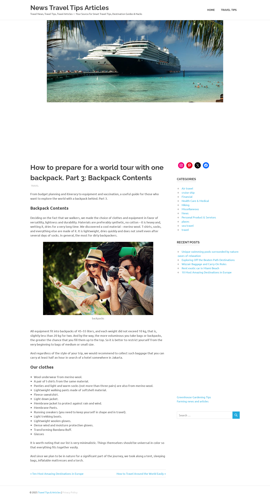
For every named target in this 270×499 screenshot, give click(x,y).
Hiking (185, 205)
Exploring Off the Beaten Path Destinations (208, 259)
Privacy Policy (69, 492)
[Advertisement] (135, 128)
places (185, 221)
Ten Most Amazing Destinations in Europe (58, 473)
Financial (187, 196)
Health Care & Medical (195, 200)
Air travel (187, 188)
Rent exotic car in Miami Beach (200, 268)
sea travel (188, 225)
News (185, 213)
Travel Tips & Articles (49, 492)
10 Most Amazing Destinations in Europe (207, 272)
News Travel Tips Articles (69, 8)
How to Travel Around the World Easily (140, 473)
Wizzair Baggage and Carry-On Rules (204, 264)
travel (35, 185)
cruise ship (188, 192)
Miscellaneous (190, 209)
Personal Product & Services (199, 217)
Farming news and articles (193, 401)
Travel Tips (229, 10)
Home (211, 10)
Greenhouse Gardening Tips (194, 397)
